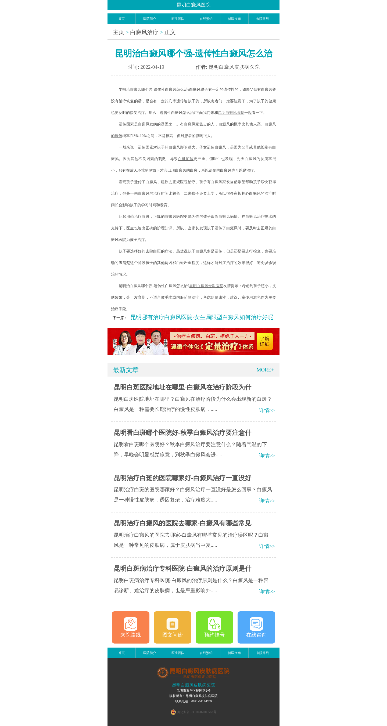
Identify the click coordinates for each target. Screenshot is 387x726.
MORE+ (265, 370)
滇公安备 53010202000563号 (196, 712)
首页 (121, 19)
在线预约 (206, 19)
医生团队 (177, 19)
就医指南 (234, 19)
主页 (118, 32)
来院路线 (262, 19)
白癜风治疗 (144, 32)
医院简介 (149, 19)
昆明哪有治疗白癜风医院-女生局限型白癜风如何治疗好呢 (201, 317)
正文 (170, 32)
